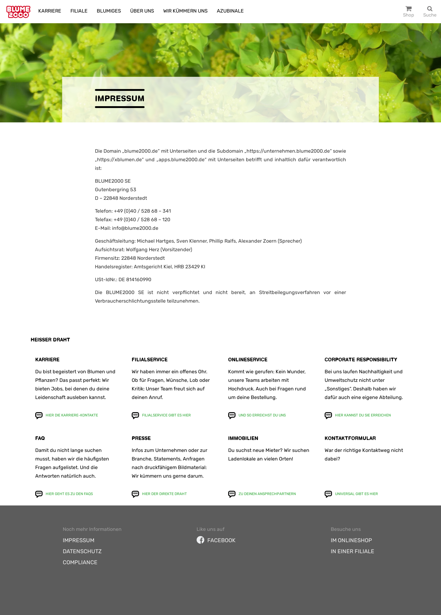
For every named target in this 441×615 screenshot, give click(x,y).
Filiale (79, 11)
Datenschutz (82, 551)
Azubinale (230, 11)
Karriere (49, 11)
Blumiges (109, 11)
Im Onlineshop (351, 540)
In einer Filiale (352, 551)
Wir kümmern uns (185, 11)
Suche (429, 15)
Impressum (78, 540)
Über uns (142, 11)
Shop (408, 15)
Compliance (80, 562)
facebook (216, 540)
